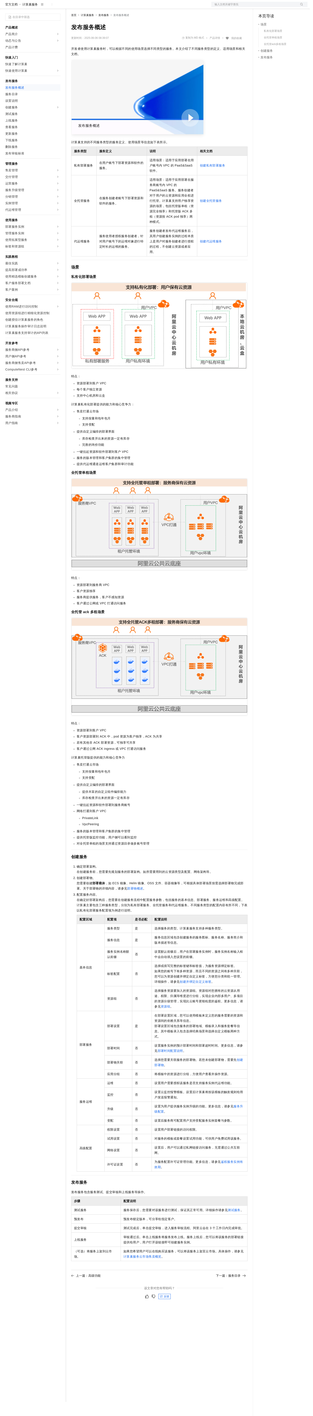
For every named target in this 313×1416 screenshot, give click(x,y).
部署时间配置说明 (170, 1065)
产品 (57, 7)
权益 (84, 7)
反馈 (164, 1310)
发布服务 (103, 29)
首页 (73, 29)
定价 (95, 7)
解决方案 (71, 7)
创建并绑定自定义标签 (195, 995)
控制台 (274, 7)
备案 (263, 7)
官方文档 (11, 18)
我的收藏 (236, 52)
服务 (130, 7)
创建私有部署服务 (212, 179)
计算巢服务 (30, 18)
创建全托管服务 (211, 215)
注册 (284, 7)
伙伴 (119, 7)
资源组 (165, 1020)
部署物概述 (135, 902)
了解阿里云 (144, 7)
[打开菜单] (7, 7)
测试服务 (234, 1224)
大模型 (45, 7)
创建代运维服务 (211, 255)
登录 (300, 7)
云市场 (107, 7)
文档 (254, 7)
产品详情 (215, 52)
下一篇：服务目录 (231, 1289)
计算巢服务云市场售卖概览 (142, 1270)
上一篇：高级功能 (86, 1289)
